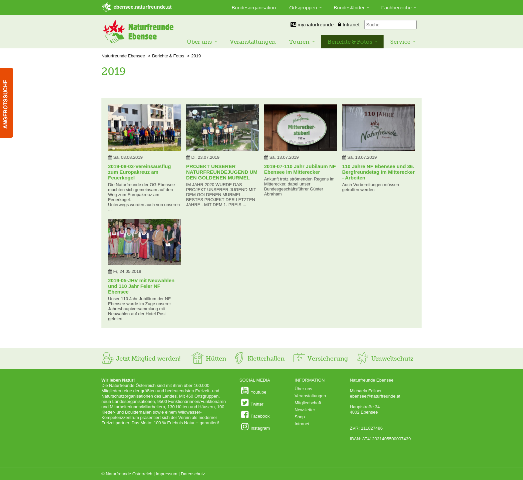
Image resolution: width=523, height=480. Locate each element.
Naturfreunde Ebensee (123, 55)
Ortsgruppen (303, 7)
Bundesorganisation (254, 7)
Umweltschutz (384, 358)
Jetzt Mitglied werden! (140, 358)
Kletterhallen (258, 358)
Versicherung (320, 358)
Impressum (166, 473)
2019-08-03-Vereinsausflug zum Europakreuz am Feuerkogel (139, 171)
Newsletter (305, 409)
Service (400, 41)
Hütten (208, 358)
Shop (300, 416)
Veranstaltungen (253, 41)
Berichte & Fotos (350, 41)
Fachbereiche (396, 7)
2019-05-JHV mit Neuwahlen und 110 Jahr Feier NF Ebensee (141, 286)
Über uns (199, 41)
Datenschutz (193, 473)
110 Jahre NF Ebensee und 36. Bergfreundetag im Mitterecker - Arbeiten (378, 171)
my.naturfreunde (312, 24)
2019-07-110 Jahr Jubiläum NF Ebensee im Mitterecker (300, 169)
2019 (196, 55)
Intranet (349, 24)
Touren (299, 41)
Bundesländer (349, 7)
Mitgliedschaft (308, 402)
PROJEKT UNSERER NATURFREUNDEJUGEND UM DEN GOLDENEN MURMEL (221, 171)
